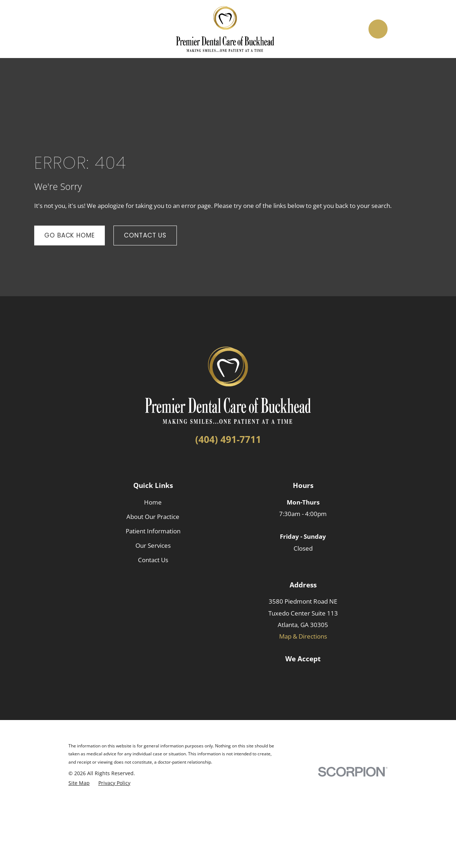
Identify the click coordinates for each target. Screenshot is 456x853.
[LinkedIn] (228, 462)
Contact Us (145, 235)
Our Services (153, 545)
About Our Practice (152, 516)
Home (153, 502)
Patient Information (153, 531)
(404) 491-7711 (228, 439)
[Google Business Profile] (241, 462)
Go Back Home (69, 235)
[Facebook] (215, 462)
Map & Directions (303, 636)
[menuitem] (79, 783)
